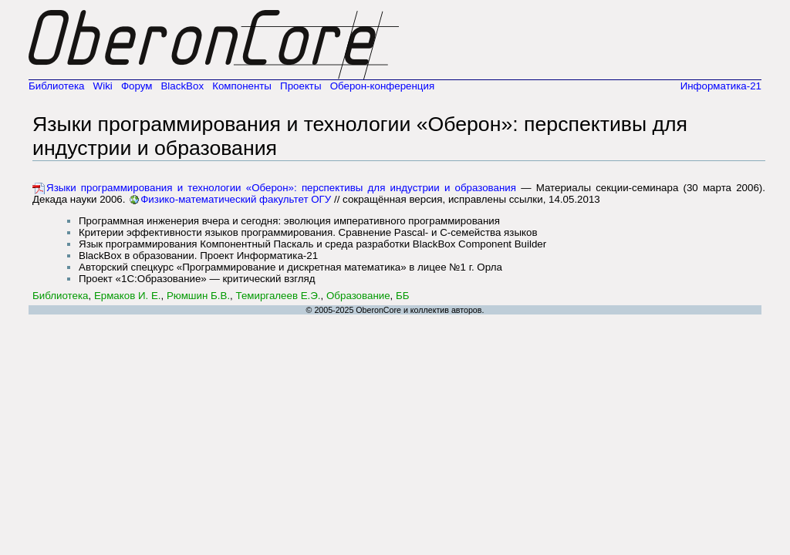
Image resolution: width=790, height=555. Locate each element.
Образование (358, 295)
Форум (137, 86)
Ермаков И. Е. (127, 295)
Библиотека (56, 86)
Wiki (103, 86)
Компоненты (242, 86)
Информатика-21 (720, 86)
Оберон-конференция (382, 86)
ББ (403, 295)
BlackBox (182, 86)
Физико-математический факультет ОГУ (235, 199)
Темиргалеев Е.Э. (278, 295)
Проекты (300, 86)
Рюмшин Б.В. (198, 295)
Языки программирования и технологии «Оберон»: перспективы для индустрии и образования (281, 187)
